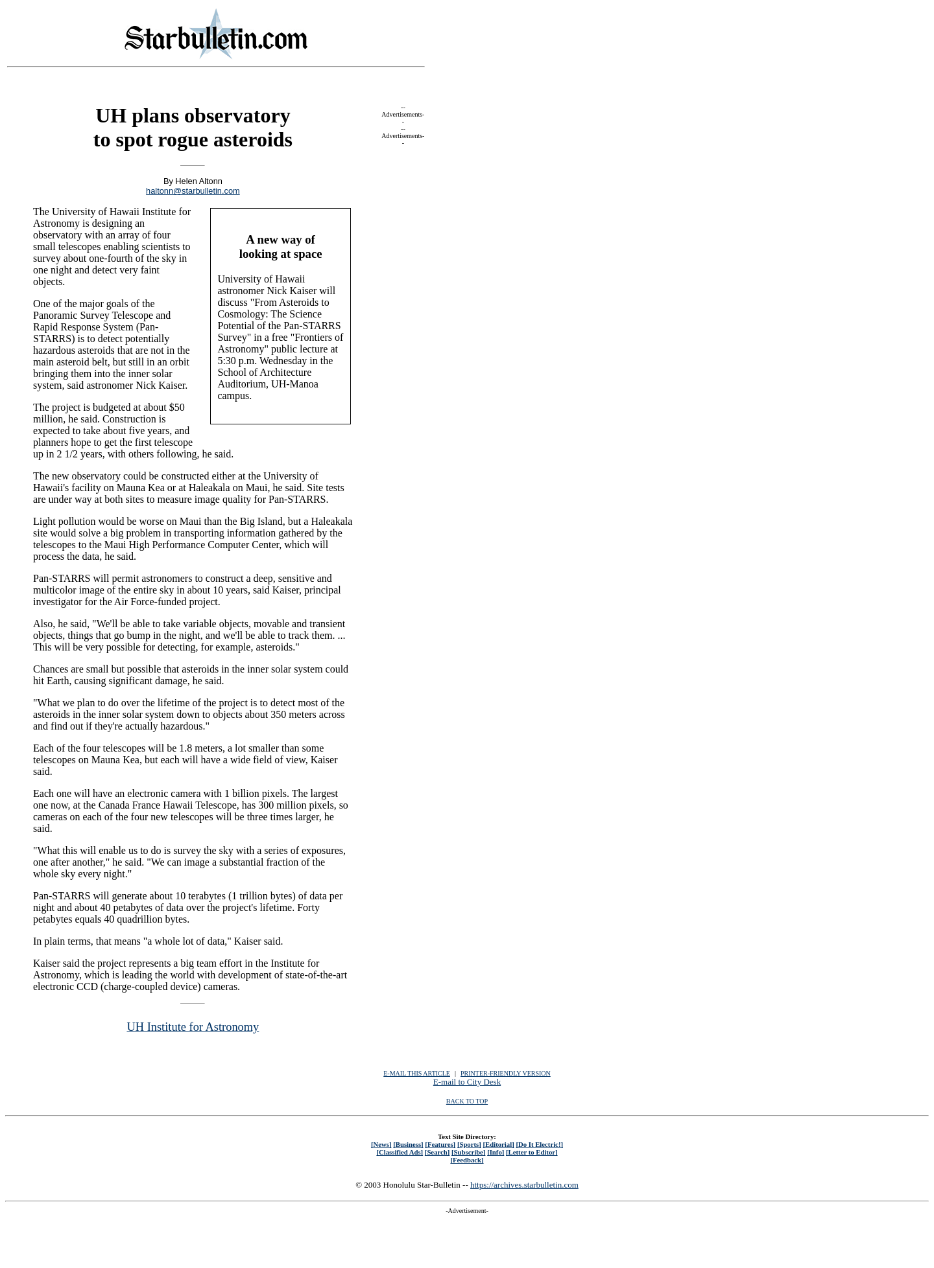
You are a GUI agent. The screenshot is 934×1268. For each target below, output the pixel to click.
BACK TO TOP (467, 1101)
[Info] (495, 1152)
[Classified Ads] (399, 1152)
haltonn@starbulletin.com (193, 191)
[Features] (440, 1144)
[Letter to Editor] (532, 1152)
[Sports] (469, 1144)
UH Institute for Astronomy (192, 1026)
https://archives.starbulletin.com (524, 1185)
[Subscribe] (468, 1152)
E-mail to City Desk (467, 1082)
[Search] (437, 1152)
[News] (381, 1144)
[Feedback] (466, 1160)
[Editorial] (498, 1144)
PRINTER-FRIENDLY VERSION (506, 1073)
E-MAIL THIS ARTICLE (416, 1073)
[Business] (408, 1144)
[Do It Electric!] (539, 1144)
